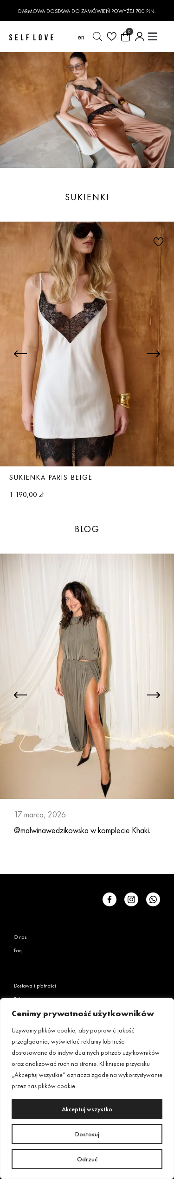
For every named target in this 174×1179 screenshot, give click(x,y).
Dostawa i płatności (35, 985)
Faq (18, 950)
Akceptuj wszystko (87, 1109)
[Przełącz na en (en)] (81, 37)
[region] (87, 1088)
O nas (20, 937)
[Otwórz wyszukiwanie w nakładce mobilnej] (97, 36)
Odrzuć (87, 1159)
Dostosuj (87, 1134)
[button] (152, 36)
